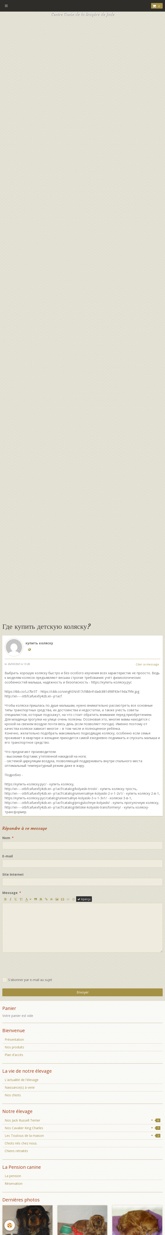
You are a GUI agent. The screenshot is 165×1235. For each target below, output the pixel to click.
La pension (13, 1176)
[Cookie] (10, 1225)
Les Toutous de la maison (82, 1135)
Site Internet (13, 874)
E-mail (7, 856)
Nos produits (14, 1047)
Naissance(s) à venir (20, 1087)
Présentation (14, 1039)
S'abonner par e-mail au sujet (27, 980)
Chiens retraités (16, 1151)
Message (10, 892)
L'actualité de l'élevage (22, 1080)
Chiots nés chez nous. (21, 1143)
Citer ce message (147, 664)
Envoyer (83, 992)
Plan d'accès (14, 1055)
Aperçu (84, 899)
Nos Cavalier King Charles (82, 1128)
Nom (6, 838)
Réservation (14, 1183)
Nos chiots (13, 1095)
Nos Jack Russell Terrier (82, 1120)
